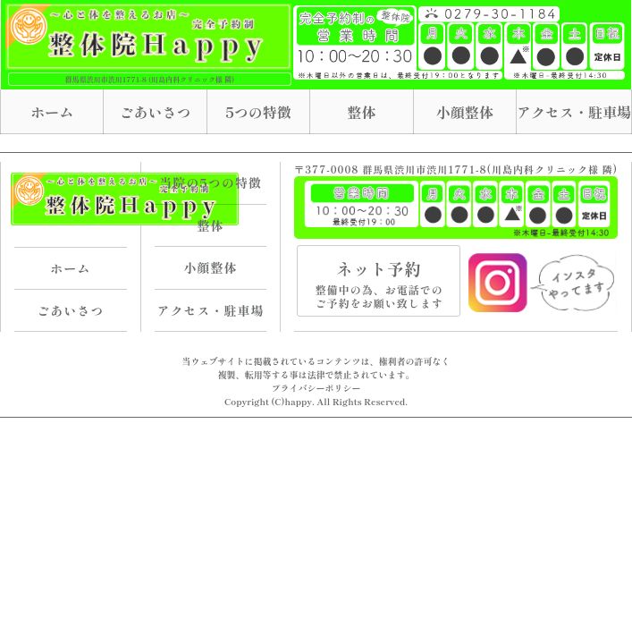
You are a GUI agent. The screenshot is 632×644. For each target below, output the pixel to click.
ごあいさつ (155, 112)
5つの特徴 (258, 112)
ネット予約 (379, 283)
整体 (361, 112)
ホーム (51, 112)
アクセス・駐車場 (574, 112)
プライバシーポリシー (316, 387)
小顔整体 (464, 112)
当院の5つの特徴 (210, 182)
